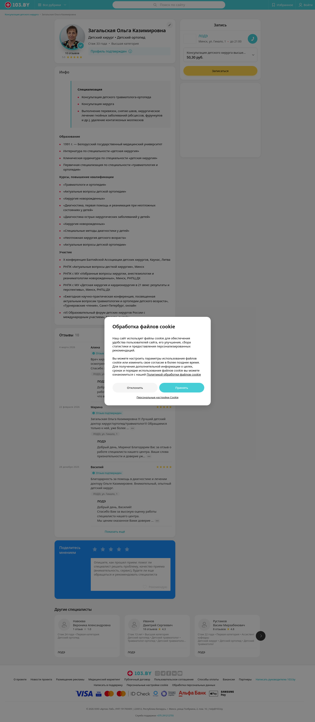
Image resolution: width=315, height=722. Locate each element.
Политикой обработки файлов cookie (174, 374)
